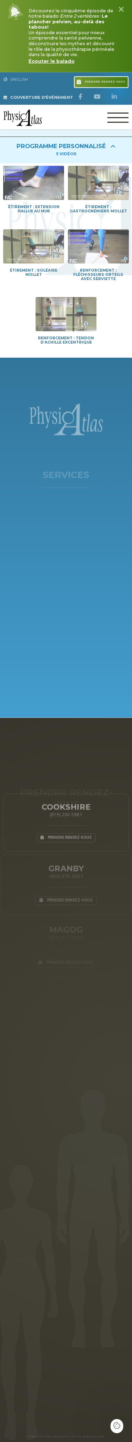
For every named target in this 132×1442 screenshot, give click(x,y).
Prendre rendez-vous (101, 80)
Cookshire (66, 806)
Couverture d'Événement (38, 97)
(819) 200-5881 (66, 814)
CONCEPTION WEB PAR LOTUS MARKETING (66, 1436)
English (16, 79)
